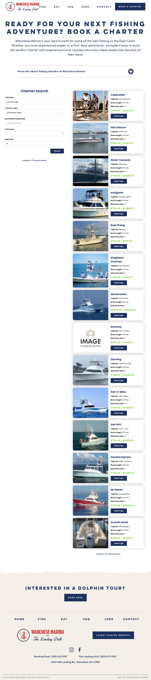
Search (57, 151)
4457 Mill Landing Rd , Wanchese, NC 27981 (75, 662)
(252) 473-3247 (108, 656)
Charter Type (11, 108)
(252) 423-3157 (59, 656)
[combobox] (34, 123)
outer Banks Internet (137, 677)
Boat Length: (116, 103)
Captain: (114, 99)
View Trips (118, 116)
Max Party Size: (117, 106)
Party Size (9, 129)
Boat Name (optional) (15, 119)
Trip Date (9, 97)
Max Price (9, 139)
